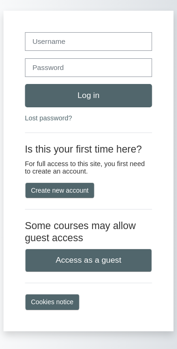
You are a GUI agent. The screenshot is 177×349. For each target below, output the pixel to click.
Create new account (60, 190)
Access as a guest (88, 260)
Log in (88, 95)
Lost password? (48, 118)
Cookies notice (52, 302)
